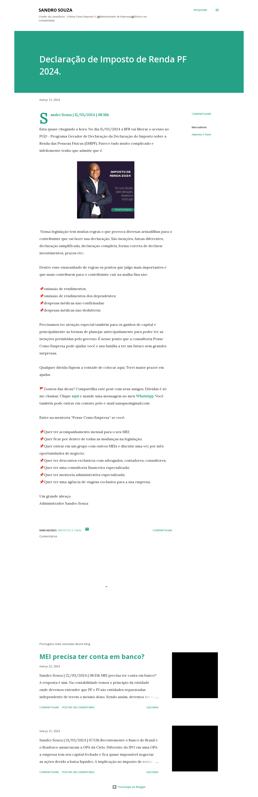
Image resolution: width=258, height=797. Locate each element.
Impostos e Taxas (201, 134)
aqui (75, 396)
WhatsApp (145, 396)
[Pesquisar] (200, 10)
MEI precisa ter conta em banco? (91, 656)
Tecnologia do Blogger (129, 787)
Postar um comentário (78, 707)
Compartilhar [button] (201, 114)
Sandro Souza (55, 10)
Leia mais (152, 707)
